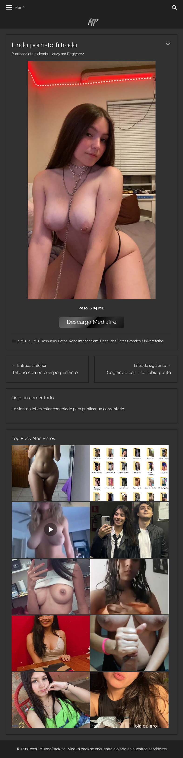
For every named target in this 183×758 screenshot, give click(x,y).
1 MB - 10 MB (28, 341)
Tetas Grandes (129, 341)
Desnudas (49, 341)
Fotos (62, 341)
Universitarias (152, 341)
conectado (62, 409)
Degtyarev (75, 54)
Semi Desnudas (103, 341)
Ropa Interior (79, 341)
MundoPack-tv (52, 749)
